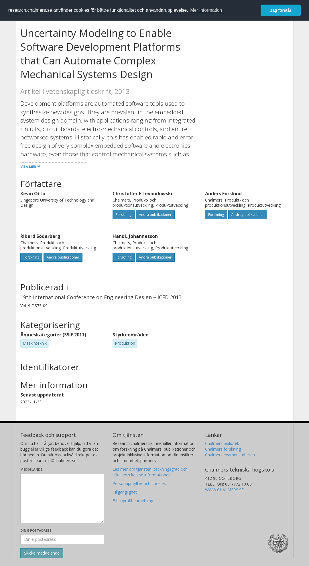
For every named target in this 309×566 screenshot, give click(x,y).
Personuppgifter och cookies (139, 483)
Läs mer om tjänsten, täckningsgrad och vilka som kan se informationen (150, 472)
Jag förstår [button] (280, 10)
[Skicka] (41, 553)
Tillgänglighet (125, 492)
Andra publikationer (155, 214)
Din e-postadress (36, 530)
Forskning (123, 214)
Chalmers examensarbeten (230, 454)
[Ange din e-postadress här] (62, 539)
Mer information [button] (206, 10)
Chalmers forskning (223, 449)
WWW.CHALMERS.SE (224, 489)
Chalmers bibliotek (222, 443)
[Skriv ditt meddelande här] (62, 498)
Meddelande (31, 469)
